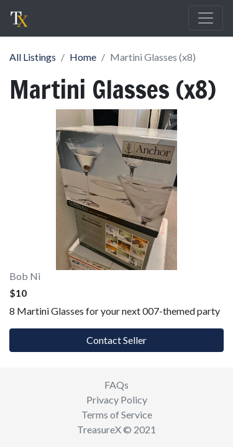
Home (83, 57)
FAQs (116, 385)
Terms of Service (116, 414)
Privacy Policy (116, 399)
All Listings (32, 57)
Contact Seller (116, 340)
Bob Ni (24, 276)
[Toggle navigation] (205, 18)
